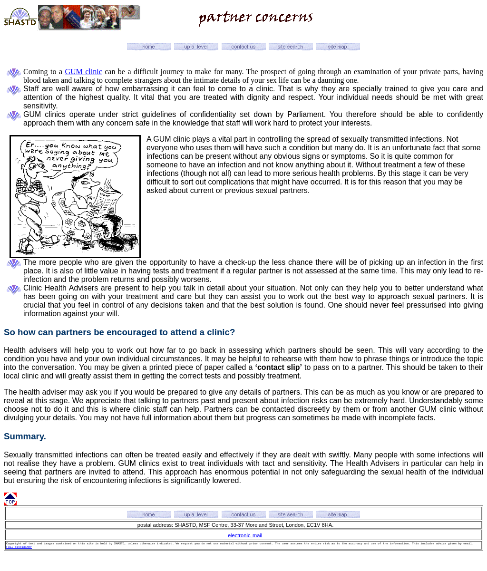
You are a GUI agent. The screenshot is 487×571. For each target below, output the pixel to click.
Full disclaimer (19, 547)
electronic (239, 535)
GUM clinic (83, 72)
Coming (35, 72)
